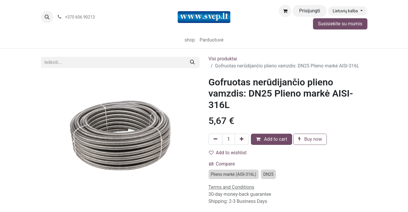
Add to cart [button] (271, 139)
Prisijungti (309, 11)
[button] (47, 17)
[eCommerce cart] (285, 11)
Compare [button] (222, 164)
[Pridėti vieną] (242, 139)
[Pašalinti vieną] (215, 139)
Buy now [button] (310, 139)
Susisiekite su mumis (340, 23)
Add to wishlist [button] (228, 152)
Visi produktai (223, 59)
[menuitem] (189, 40)
